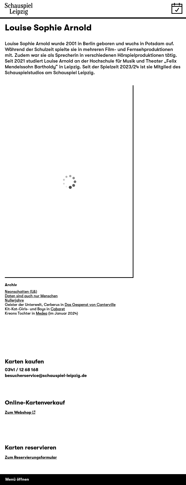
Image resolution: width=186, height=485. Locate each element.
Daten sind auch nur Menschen (31, 296)
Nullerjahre (14, 300)
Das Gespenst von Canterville (90, 305)
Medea (41, 313)
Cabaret (58, 309)
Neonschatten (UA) (21, 292)
